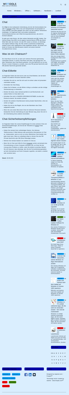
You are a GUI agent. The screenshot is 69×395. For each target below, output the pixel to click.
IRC (37, 38)
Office (27, 10)
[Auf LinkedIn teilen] (30, 375)
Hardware (47, 10)
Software (37, 10)
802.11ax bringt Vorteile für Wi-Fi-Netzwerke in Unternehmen (58, 117)
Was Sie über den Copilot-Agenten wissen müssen (58, 138)
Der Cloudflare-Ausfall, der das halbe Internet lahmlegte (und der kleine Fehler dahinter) (58, 49)
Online (37, 125)
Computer (29, 143)
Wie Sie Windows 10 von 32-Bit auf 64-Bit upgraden (58, 203)
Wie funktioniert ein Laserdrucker (58, 331)
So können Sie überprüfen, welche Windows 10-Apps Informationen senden (58, 258)
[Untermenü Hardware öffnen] (52, 10)
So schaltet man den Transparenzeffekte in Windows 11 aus (58, 175)
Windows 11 (6, 374)
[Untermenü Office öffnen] (30, 10)
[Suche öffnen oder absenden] (61, 4)
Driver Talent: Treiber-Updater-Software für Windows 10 (58, 221)
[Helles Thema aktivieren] (65, 4)
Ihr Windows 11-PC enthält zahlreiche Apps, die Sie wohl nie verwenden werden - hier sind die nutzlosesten (58, 305)
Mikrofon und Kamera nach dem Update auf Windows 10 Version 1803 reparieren (58, 283)
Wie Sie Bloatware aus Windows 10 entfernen (58, 73)
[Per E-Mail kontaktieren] (34, 375)
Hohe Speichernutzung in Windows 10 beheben (58, 95)
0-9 (52, 353)
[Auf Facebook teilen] (25, 375)
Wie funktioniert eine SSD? (61, 240)
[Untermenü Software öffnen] (40, 10)
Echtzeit (9, 28)
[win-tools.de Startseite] (9, 5)
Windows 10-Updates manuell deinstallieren (58, 155)
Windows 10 (16, 374)
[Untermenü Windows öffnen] (21, 10)
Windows (17, 10)
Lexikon (58, 10)
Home (9, 10)
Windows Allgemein (9, 378)
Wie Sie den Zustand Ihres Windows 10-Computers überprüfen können (58, 25)
